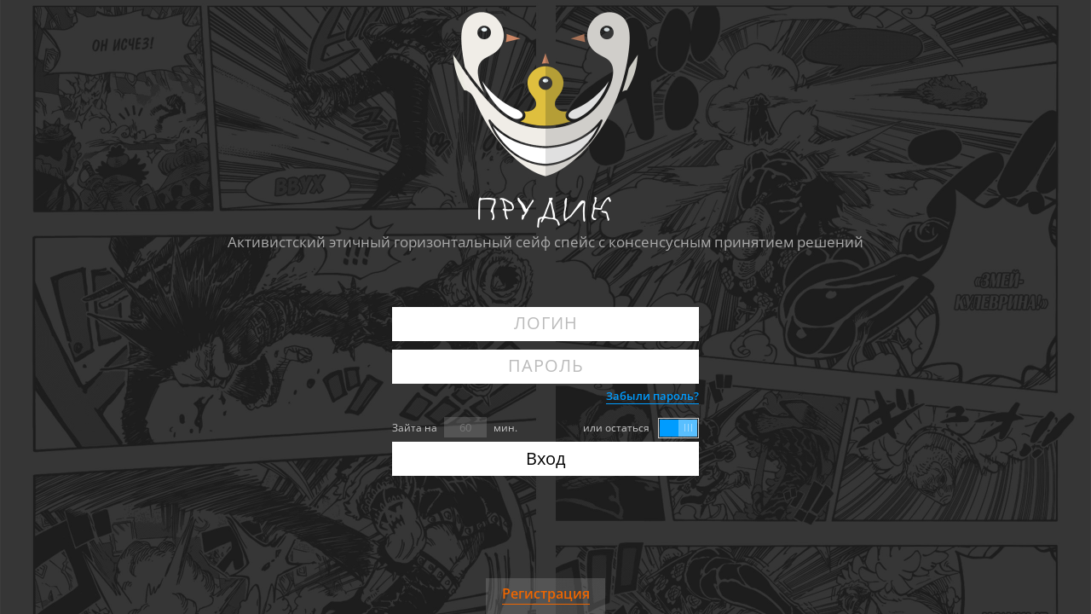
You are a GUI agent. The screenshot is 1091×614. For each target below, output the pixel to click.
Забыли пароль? (652, 395)
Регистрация (546, 593)
